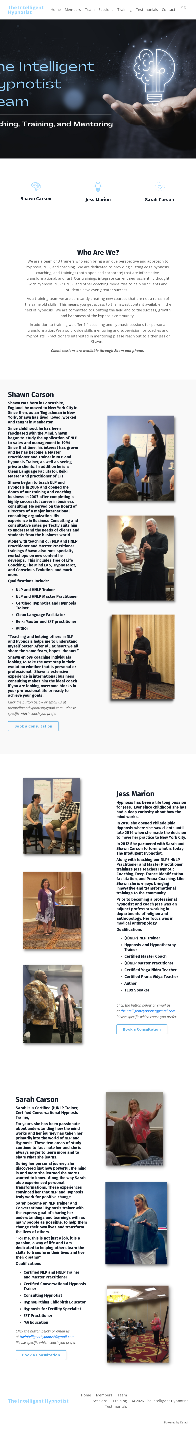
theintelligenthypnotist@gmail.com (35, 708)
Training (124, 9)
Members (73, 9)
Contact (168, 9)
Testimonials (147, 9)
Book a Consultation (33, 726)
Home (56, 9)
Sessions (106, 9)
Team (90, 9)
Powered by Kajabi (176, 1423)
